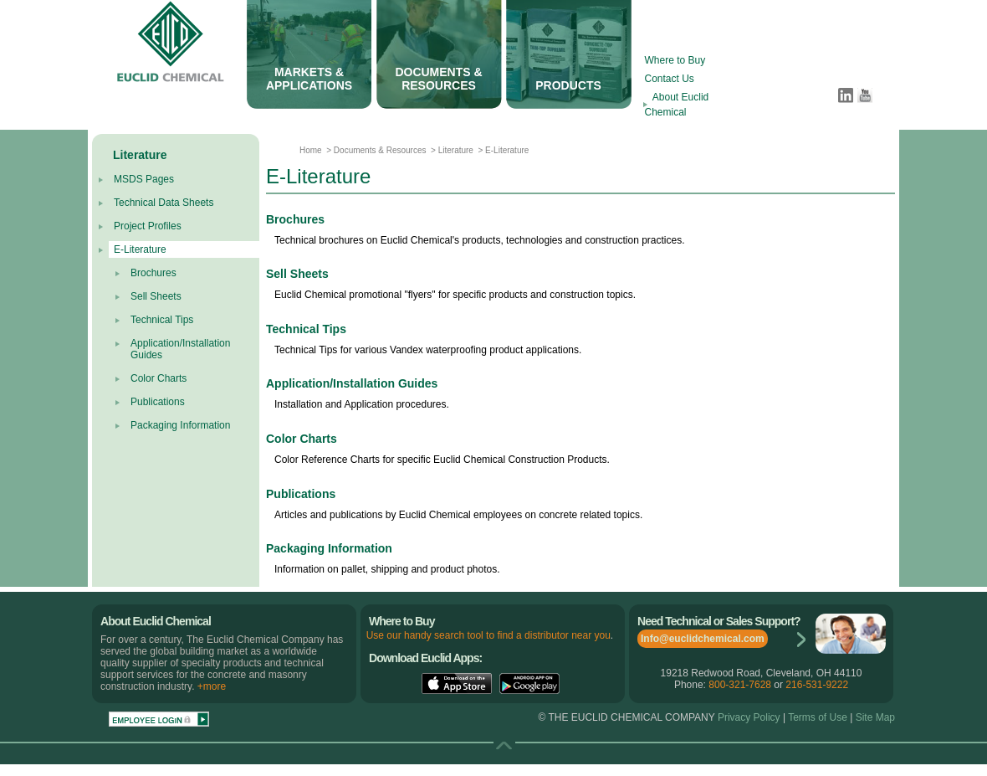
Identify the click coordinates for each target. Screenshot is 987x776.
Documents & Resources (378, 150)
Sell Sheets (156, 296)
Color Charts (158, 378)
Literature (455, 150)
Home (310, 150)
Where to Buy (675, 60)
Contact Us (669, 79)
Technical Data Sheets (163, 202)
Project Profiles (148, 226)
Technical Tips (161, 320)
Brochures (153, 273)
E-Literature (140, 249)
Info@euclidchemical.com (703, 639)
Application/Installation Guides (351, 383)
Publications (157, 402)
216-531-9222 (816, 685)
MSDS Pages (144, 179)
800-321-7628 (739, 685)
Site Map (875, 717)
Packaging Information (180, 425)
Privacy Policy (749, 717)
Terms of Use (816, 717)
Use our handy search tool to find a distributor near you (488, 635)
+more (211, 686)
